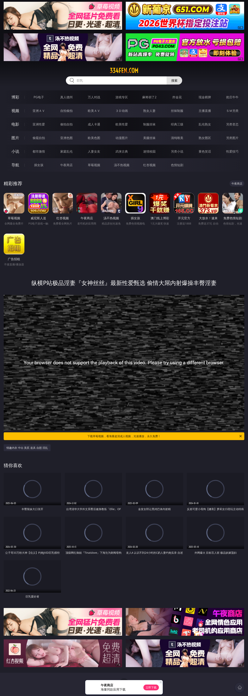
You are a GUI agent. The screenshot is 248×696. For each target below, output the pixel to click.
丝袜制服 (177, 111)
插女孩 (38, 165)
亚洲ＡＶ (39, 111)
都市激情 (39, 151)
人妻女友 (94, 151)
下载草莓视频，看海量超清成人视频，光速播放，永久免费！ (164, 436)
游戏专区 (121, 97)
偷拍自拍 (66, 124)
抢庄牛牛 (232, 97)
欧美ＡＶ (94, 111)
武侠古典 (121, 151)
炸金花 (177, 97)
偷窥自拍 (39, 138)
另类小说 (177, 151)
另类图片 (232, 138)
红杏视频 (149, 165)
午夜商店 (66, 165)
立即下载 (151, 687)
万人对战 (94, 97)
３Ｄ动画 (121, 111)
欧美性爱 (121, 124)
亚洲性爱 (39, 124)
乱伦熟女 (205, 124)
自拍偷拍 (66, 111)
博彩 (15, 97)
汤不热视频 (121, 165)
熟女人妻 (149, 111)
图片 (15, 137)
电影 (15, 124)
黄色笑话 (205, 151)
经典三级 (177, 124)
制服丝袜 (149, 124)
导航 (15, 165)
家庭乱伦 (66, 151)
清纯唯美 (177, 138)
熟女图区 (205, 138)
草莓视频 (94, 165)
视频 (15, 110)
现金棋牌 (205, 97)
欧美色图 (94, 138)
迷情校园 (149, 151)
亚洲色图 (66, 138)
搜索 (174, 80)
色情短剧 (177, 165)
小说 (15, 151)
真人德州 (66, 97)
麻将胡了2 (149, 97)
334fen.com (124, 70)
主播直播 (205, 111)
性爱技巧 (232, 151)
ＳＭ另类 (232, 111)
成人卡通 (94, 124)
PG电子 (39, 97)
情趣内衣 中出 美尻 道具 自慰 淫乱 (27, 448)
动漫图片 (121, 138)
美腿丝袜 (149, 138)
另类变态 (232, 124)
